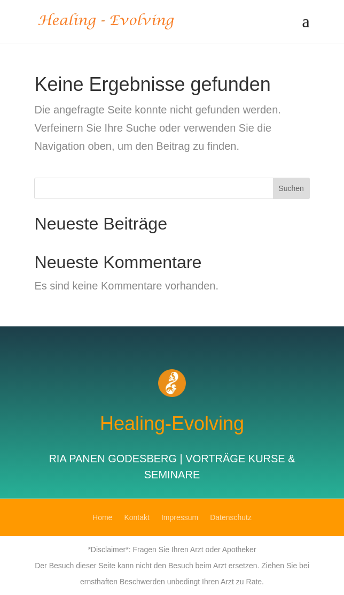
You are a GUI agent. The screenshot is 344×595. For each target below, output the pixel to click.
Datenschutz (231, 518)
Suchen (290, 188)
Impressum (179, 518)
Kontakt (136, 518)
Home (102, 518)
